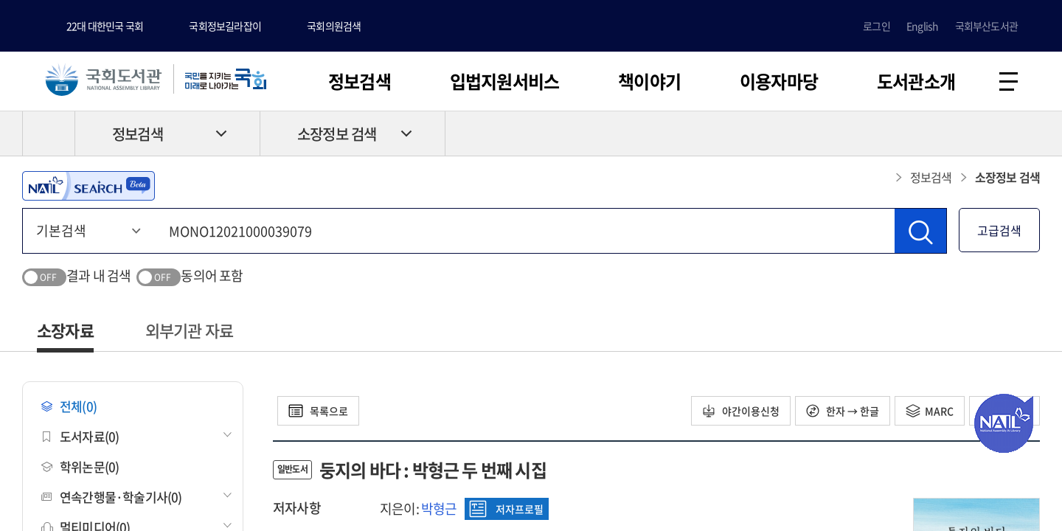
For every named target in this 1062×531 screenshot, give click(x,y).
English (922, 25)
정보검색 (359, 81)
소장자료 (65, 330)
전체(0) (69, 406)
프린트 (977, 133)
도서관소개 (916, 81)
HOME (48, 133)
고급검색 (999, 230)
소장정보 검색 (336, 134)
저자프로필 (506, 509)
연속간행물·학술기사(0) (111, 496)
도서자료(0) (80, 436)
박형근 (439, 508)
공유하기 (1029, 133)
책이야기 (649, 81)
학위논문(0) (80, 466)
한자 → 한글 (842, 410)
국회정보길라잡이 (225, 25)
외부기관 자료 (189, 330)
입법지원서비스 (504, 81)
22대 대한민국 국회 (104, 25)
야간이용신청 (741, 410)
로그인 (876, 25)
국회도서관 (103, 78)
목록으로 (318, 410)
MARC (930, 410)
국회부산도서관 (986, 25)
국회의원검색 (334, 25)
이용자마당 (779, 81)
